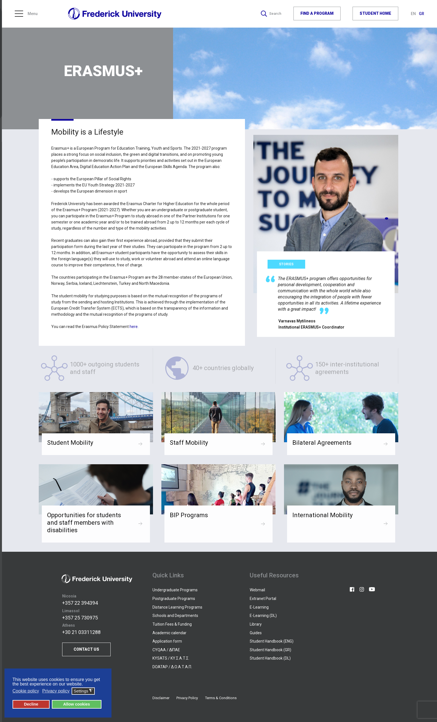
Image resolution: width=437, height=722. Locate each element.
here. (134, 326)
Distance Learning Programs (177, 607)
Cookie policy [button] (26, 691)
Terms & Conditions (221, 698)
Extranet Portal (263, 598)
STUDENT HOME (375, 13)
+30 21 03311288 (81, 632)
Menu (26, 14)
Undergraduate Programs (175, 590)
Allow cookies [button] (76, 704)
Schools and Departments (175, 615)
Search (270, 14)
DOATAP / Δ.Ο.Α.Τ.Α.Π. (172, 667)
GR (421, 14)
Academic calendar (169, 633)
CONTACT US (86, 649)
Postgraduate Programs (173, 598)
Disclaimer (160, 698)
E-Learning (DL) (263, 615)
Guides (256, 633)
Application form (167, 641)
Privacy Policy (187, 698)
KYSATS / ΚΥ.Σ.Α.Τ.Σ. (170, 658)
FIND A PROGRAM (317, 13)
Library (256, 624)
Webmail (257, 590)
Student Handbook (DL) (270, 658)
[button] (386, 218)
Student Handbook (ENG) (271, 641)
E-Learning (259, 607)
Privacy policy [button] (56, 691)
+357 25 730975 (80, 618)
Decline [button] (31, 704)
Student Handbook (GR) (270, 650)
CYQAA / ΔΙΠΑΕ (166, 650)
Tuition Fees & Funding (172, 624)
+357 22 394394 (80, 603)
